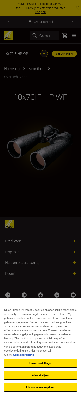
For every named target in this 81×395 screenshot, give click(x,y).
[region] (40, 346)
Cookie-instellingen (40, 363)
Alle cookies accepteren (40, 387)
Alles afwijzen (40, 375)
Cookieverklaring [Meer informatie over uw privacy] (23, 355)
